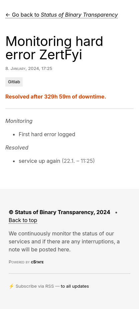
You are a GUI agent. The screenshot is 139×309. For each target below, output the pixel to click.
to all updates (75, 286)
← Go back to (61, 14)
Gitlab (14, 81)
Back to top (23, 220)
